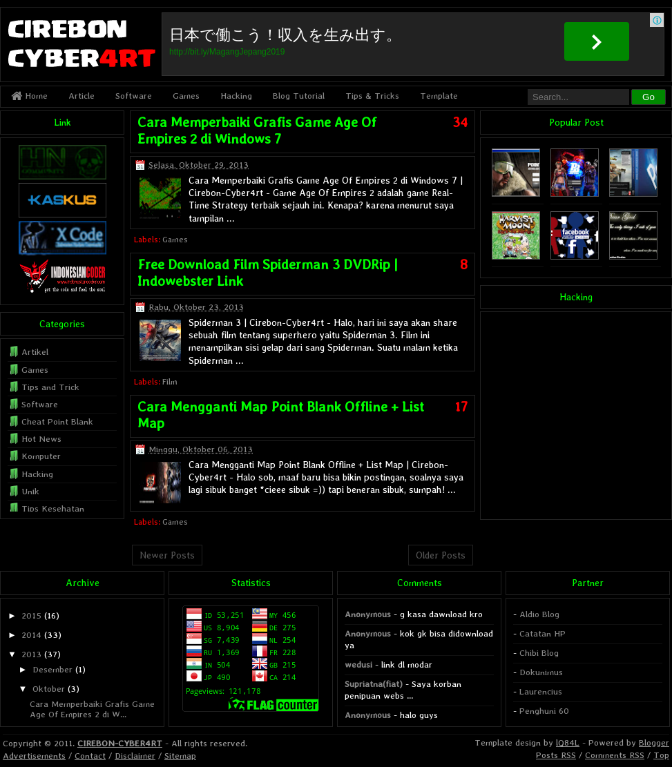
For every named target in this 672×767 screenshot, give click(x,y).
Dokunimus (541, 672)
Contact (90, 755)
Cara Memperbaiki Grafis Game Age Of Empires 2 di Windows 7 (256, 130)
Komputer (41, 456)
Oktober (48, 688)
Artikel (34, 352)
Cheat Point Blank (57, 421)
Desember (52, 669)
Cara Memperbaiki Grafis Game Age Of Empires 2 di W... (92, 709)
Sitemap (180, 755)
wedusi (358, 664)
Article (81, 95)
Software (133, 95)
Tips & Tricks (372, 95)
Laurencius (540, 691)
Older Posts (440, 555)
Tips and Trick (50, 387)
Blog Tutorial (299, 95)
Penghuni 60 (544, 711)
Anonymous (368, 614)
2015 (31, 615)
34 (460, 122)
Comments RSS (614, 755)
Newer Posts (167, 555)
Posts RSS (556, 755)
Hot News (41, 439)
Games (186, 95)
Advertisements (34, 755)
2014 (31, 635)
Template (439, 95)
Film (169, 382)
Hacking (236, 95)
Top (661, 755)
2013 (31, 654)
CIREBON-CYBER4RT (119, 743)
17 (461, 406)
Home (29, 95)
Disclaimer (135, 755)
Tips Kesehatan (52, 508)
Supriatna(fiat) (374, 684)
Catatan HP (542, 633)
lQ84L (567, 742)
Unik (30, 491)
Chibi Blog (539, 653)
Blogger (654, 742)
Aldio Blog (539, 614)
